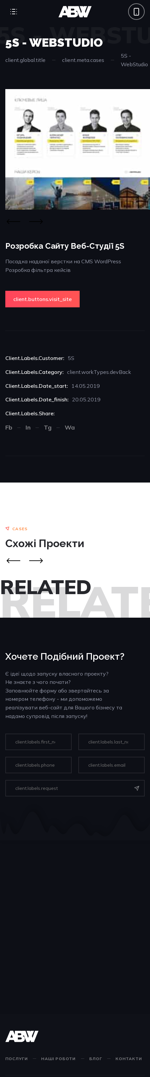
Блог (96, 1058)
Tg (47, 427)
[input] (38, 742)
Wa (70, 427)
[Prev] (13, 561)
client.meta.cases (83, 60)
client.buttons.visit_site (42, 299)
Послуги (16, 1058)
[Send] (137, 788)
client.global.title (25, 60)
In (28, 427)
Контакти (128, 1058)
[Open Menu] (13, 11)
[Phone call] (136, 11)
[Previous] (13, 222)
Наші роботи (58, 1058)
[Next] (36, 222)
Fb (8, 427)
